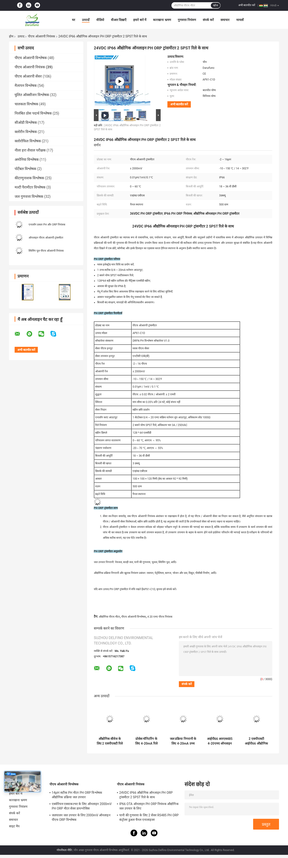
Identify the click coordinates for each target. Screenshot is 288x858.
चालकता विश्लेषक (26, 104)
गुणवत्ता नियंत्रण (187, 20)
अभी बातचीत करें (246, 5)
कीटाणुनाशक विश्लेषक (29, 178)
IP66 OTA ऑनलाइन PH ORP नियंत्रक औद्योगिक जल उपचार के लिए (149, 806)
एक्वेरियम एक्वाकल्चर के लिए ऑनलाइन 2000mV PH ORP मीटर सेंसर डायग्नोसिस (82, 806)
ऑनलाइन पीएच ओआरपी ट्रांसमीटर (46, 237)
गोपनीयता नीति (64, 850)
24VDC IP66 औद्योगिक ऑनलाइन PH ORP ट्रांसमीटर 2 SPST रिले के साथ (146, 795)
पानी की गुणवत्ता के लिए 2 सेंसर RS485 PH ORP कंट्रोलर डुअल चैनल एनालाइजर (149, 817)
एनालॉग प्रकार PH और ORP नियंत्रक (47, 224)
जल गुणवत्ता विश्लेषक (29, 196)
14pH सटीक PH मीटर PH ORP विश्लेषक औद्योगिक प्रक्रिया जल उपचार (77, 795)
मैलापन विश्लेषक (26, 85)
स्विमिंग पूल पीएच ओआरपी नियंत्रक (46, 250)
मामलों (240, 20)
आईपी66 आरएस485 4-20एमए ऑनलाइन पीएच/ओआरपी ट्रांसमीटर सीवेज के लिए (219, 741)
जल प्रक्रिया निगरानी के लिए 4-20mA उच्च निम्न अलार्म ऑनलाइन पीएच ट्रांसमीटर (183, 741)
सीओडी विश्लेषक (26, 122)
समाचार (225, 20)
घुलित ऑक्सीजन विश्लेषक (32, 95)
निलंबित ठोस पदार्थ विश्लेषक (33, 113)
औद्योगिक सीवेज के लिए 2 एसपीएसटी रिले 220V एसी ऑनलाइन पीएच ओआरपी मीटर (110, 741)
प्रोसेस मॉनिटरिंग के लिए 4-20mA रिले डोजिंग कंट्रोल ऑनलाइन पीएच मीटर (146, 741)
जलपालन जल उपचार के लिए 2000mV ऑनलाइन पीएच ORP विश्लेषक (81, 817)
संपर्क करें (208, 20)
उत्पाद (21, 36)
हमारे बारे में (139, 20)
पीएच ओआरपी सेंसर (28, 76)
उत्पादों (86, 20)
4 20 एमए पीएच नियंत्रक (159, 616)
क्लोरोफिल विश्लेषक (28, 141)
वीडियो (100, 20)
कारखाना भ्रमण (162, 20)
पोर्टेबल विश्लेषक (25, 169)
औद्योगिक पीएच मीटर (109, 616)
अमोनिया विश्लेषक (27, 159)
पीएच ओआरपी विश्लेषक (31, 58)
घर (73, 20)
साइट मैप (14, 826)
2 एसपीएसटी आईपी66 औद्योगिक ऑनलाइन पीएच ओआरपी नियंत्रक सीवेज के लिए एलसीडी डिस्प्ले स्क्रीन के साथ (256, 741)
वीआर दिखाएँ (118, 20)
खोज (215, 5)
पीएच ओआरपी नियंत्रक (41, 36)
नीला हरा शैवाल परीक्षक (30, 150)
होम (11, 36)
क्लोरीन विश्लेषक (26, 132)
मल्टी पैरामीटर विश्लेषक (30, 187)
